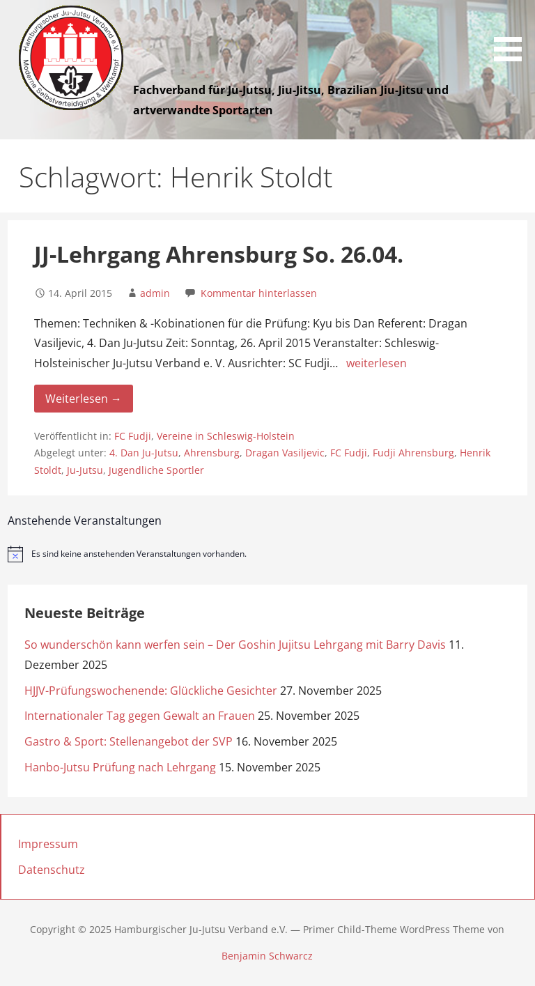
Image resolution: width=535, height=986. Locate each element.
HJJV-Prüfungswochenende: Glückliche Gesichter (150, 690)
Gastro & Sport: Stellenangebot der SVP (128, 741)
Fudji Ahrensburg (413, 452)
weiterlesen (376, 363)
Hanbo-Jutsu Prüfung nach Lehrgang (120, 767)
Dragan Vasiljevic (285, 452)
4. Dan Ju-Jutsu (143, 452)
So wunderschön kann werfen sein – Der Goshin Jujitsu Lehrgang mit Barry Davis (235, 644)
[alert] (268, 554)
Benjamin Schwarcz (267, 955)
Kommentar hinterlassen (259, 293)
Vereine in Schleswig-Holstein (226, 435)
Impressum (48, 844)
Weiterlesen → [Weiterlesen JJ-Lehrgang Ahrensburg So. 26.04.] (83, 398)
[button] (512, 33)
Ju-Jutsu (85, 470)
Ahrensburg (212, 452)
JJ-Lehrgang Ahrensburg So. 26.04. (218, 254)
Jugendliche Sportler (156, 470)
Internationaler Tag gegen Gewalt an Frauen (139, 715)
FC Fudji (132, 435)
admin (155, 293)
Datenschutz (51, 869)
